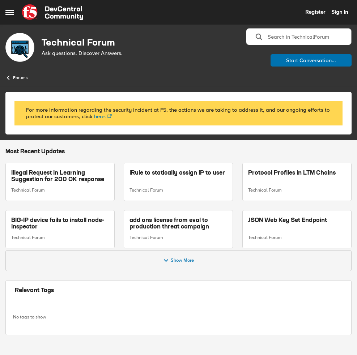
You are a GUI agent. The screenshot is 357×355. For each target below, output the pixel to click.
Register (315, 12)
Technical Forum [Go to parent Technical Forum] (28, 190)
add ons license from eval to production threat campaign (169, 224)
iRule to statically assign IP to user (177, 173)
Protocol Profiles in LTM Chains (292, 173)
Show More (178, 261)
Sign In (339, 12)
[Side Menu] (10, 12)
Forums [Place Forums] (16, 78)
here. (100, 116)
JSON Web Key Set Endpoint (287, 220)
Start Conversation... (311, 60)
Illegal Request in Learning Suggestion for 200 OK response (57, 176)
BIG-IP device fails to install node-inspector (57, 224)
